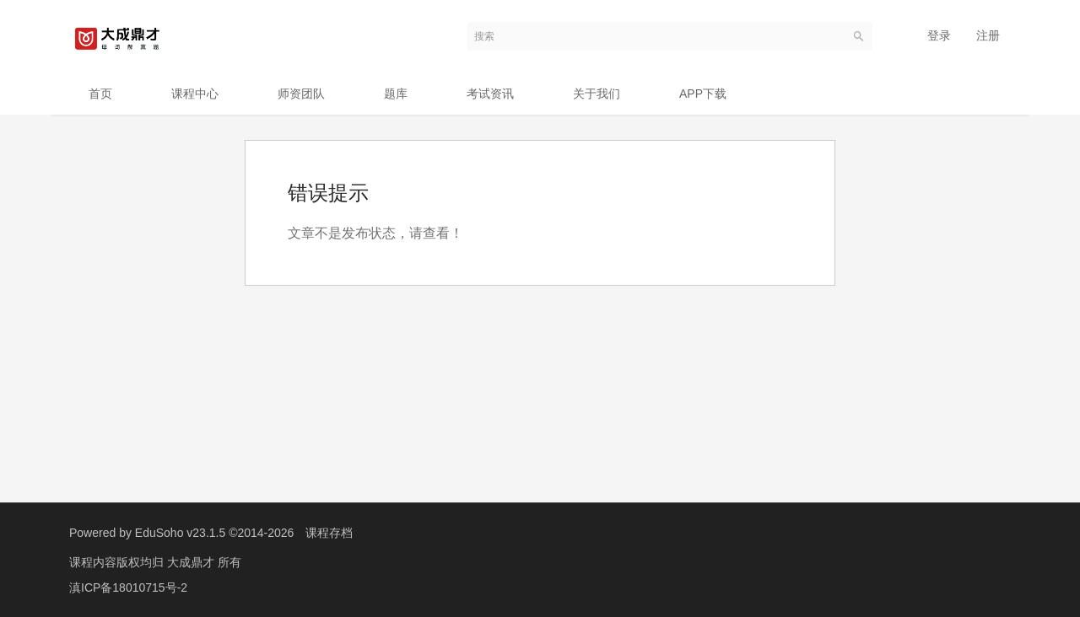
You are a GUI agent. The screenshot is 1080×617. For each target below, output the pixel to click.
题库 (396, 93)
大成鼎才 (192, 562)
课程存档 (329, 532)
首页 (100, 93)
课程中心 (195, 93)
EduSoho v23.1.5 (180, 532)
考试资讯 (490, 93)
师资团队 (301, 93)
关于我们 (596, 93)
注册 (988, 35)
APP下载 (702, 93)
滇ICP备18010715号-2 (128, 587)
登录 (939, 35)
